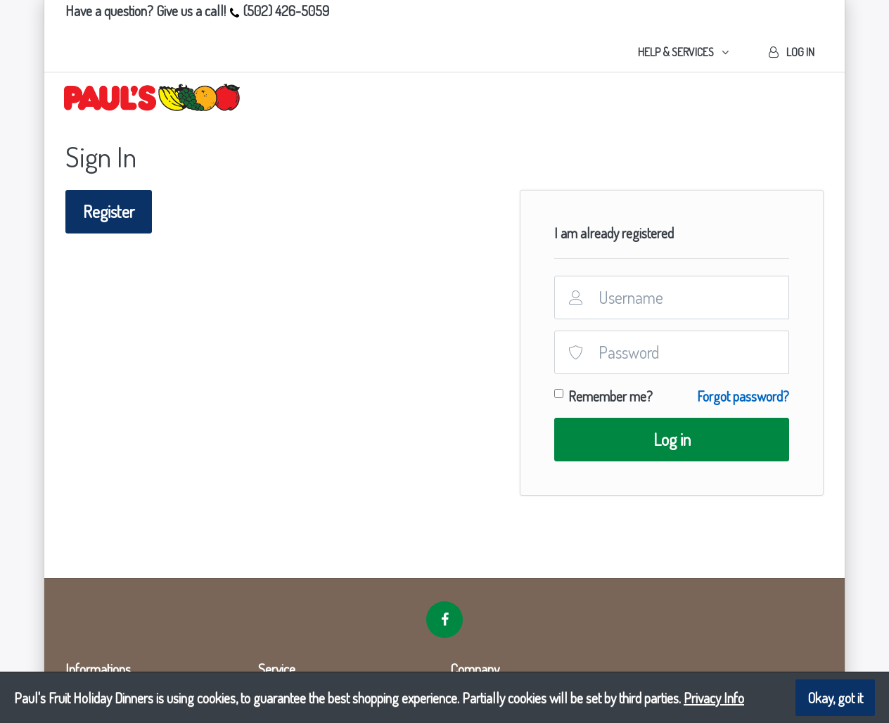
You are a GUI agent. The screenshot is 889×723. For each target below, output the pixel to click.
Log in (672, 439)
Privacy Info (714, 698)
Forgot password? (743, 396)
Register (108, 211)
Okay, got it (835, 698)
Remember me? (610, 396)
